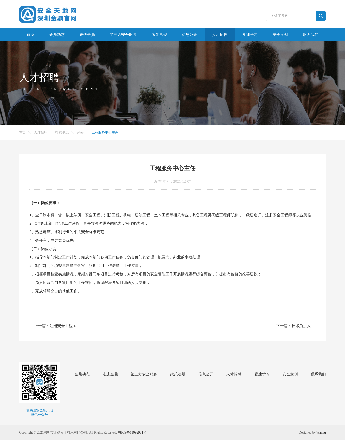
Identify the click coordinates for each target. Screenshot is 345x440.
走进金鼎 (87, 35)
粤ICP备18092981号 (132, 432)
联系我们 (310, 35)
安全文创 (280, 35)
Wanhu (321, 432)
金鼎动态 (57, 35)
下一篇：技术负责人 (293, 326)
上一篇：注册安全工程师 (55, 326)
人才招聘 (219, 35)
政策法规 (159, 35)
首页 (30, 35)
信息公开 (189, 35)
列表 (80, 132)
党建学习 (250, 35)
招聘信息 (62, 132)
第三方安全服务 (123, 35)
